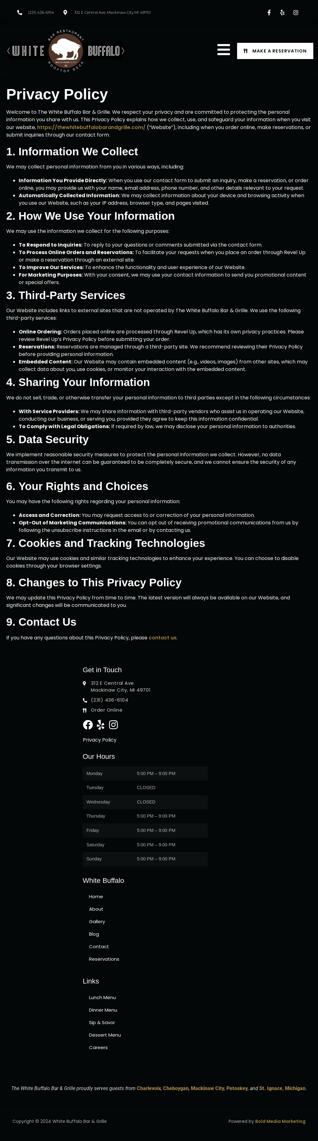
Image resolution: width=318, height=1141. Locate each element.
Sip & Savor (102, 1022)
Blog (94, 934)
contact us (162, 637)
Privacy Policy (100, 739)
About (96, 909)
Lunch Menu (102, 997)
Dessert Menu (105, 1035)
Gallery (97, 921)
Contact (99, 946)
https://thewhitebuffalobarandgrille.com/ (91, 127)
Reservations (104, 959)
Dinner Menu (103, 1010)
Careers (98, 1047)
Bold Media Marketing (280, 1121)
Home (96, 896)
